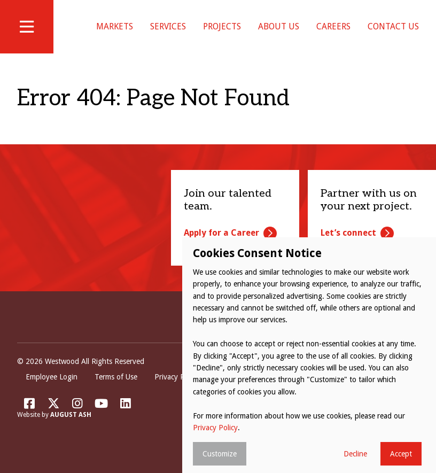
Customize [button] (220, 453)
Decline (355, 453)
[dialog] (309, 355)
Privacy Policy (176, 390)
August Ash (70, 428)
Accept (401, 453)
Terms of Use (116, 390)
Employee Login (51, 390)
